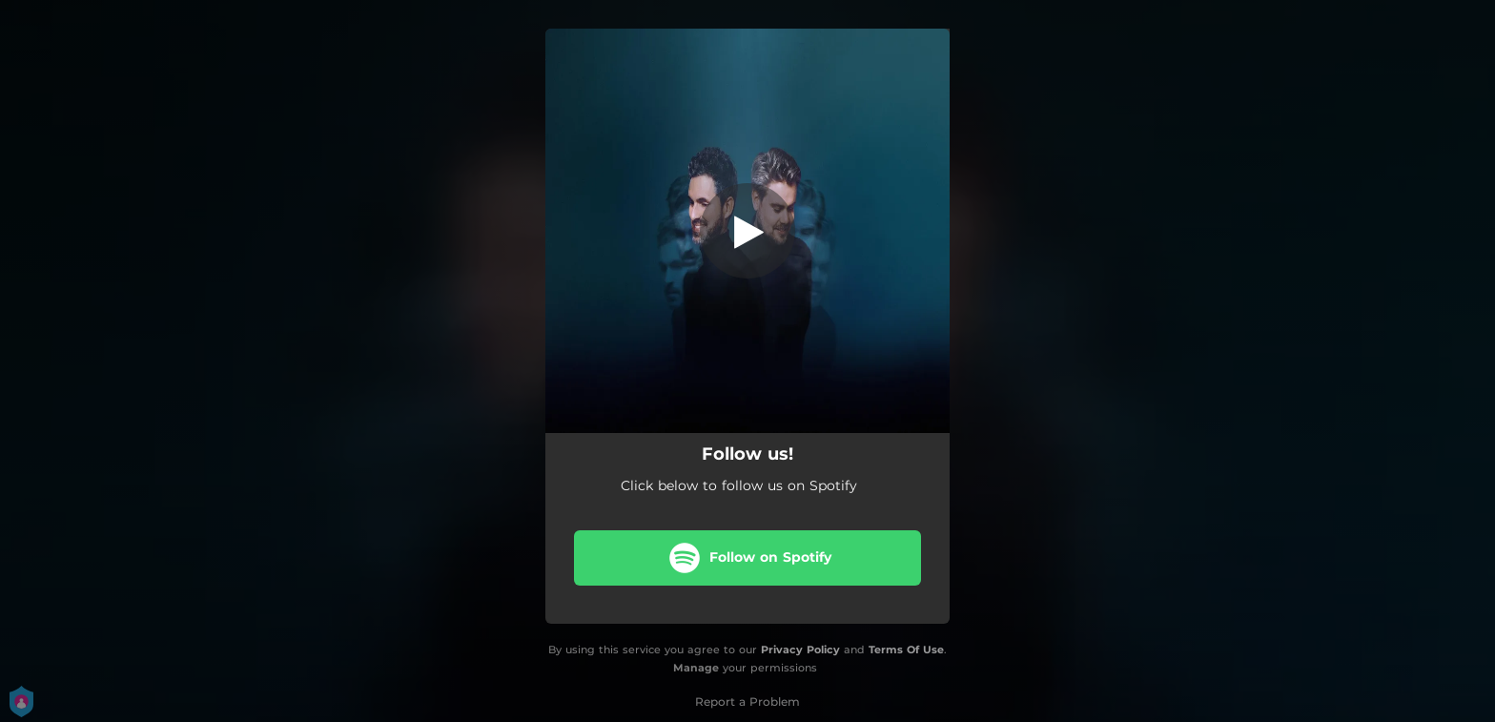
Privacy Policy (800, 649)
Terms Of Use (906, 649)
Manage (696, 667)
